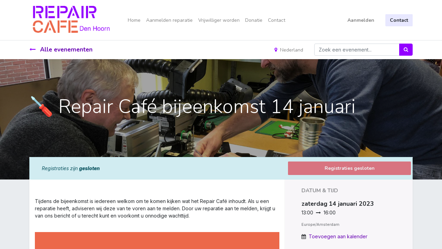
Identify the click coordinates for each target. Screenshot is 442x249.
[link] (35, 223)
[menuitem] (134, 20)
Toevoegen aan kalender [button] (338, 236)
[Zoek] (406, 50)
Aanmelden (360, 20)
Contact (399, 20)
